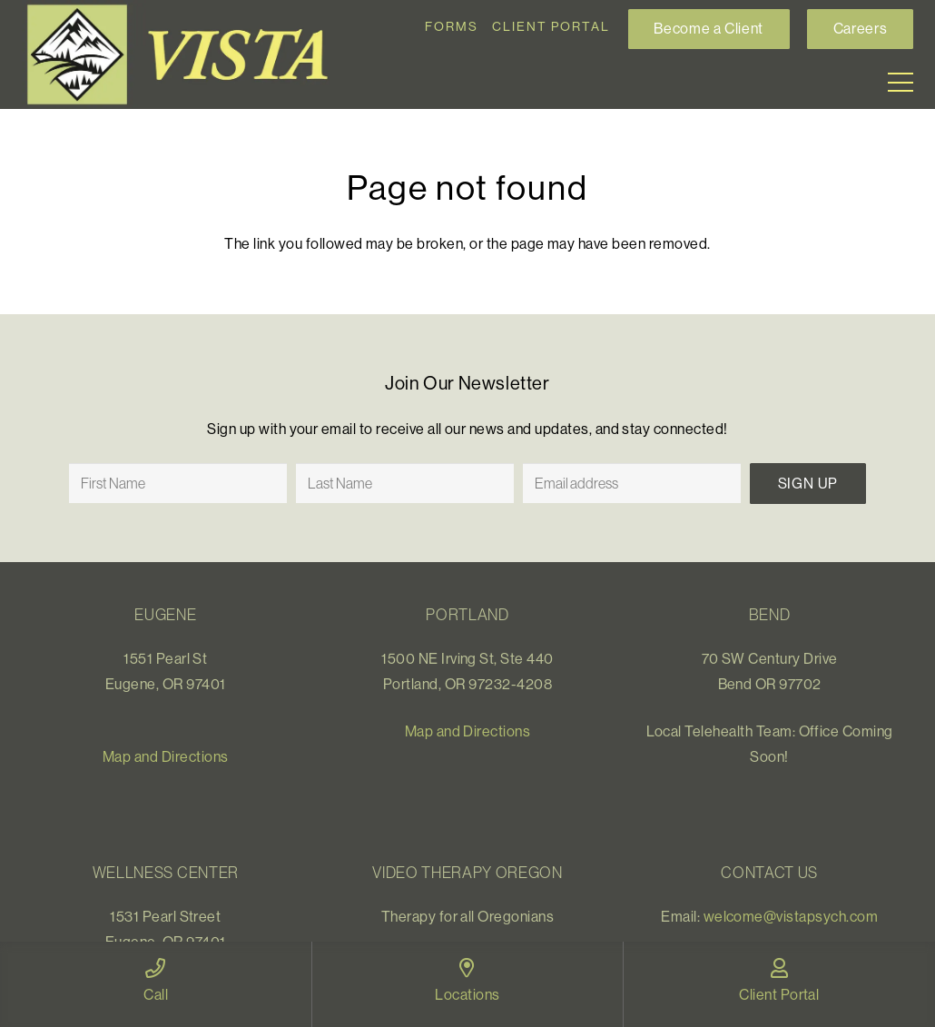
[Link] (185, 54)
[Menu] (900, 82)
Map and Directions (166, 756)
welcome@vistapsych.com (791, 916)
